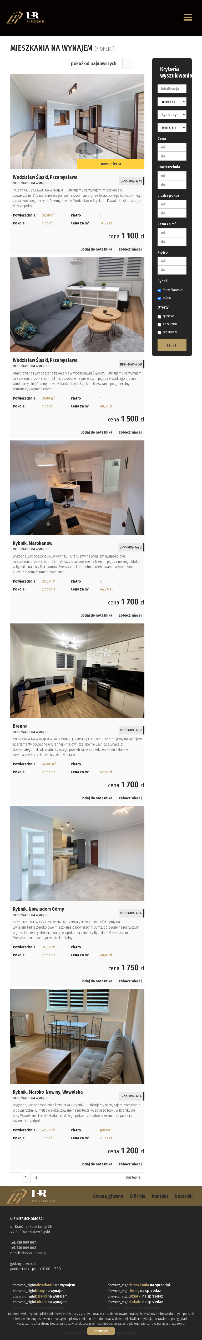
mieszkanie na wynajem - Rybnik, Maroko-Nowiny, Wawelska (77, 1079)
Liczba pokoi (168, 195)
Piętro (163, 252)
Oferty (163, 307)
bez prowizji (168, 332)
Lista (127, 63)
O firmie (137, 1196)
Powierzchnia (169, 167)
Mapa (138, 63)
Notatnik (184, 1196)
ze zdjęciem (168, 324)
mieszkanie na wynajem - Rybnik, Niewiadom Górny (77, 896)
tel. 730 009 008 (23, 1248)
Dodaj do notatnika (96, 249)
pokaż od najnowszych (94, 63)
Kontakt (160, 1196)
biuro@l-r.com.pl (34, 1253)
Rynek (163, 281)
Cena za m (167, 224)
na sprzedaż (150, 1285)
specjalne (166, 316)
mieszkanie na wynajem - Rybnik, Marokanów (77, 530)
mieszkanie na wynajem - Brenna (77, 713)
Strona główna (108, 1196)
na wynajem (55, 1285)
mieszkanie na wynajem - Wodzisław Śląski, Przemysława (77, 164)
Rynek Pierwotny (170, 290)
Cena (162, 138)
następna (133, 1177)
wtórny (164, 298)
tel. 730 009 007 (23, 1242)
